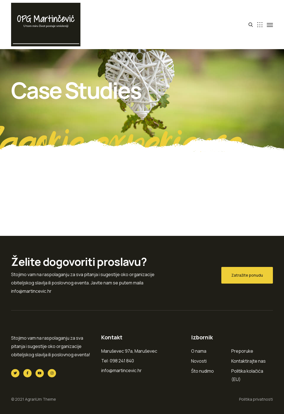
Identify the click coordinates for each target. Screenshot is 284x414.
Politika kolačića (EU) (247, 375)
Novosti (199, 361)
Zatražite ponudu (247, 275)
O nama (198, 351)
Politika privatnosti (256, 399)
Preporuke (242, 351)
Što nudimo (202, 371)
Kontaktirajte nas (248, 361)
